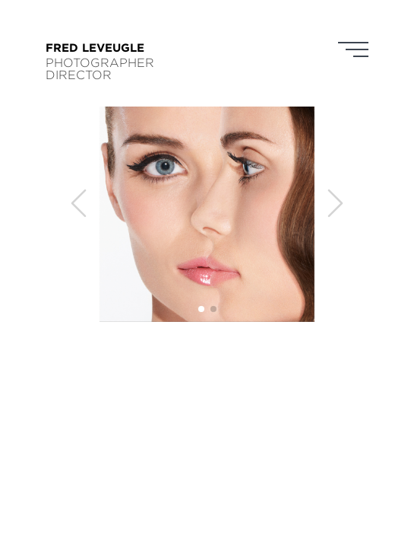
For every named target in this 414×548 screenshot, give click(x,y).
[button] (201, 309)
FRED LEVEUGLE (95, 47)
